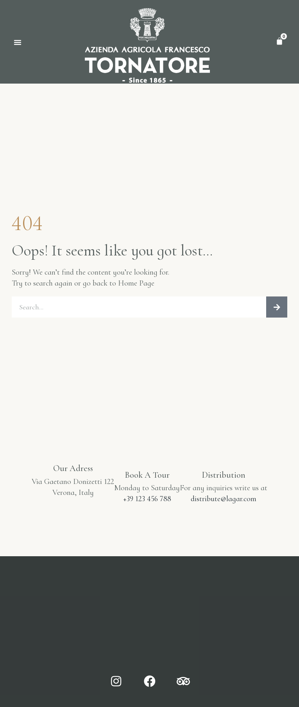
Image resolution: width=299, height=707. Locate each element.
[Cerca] (276, 307)
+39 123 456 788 (147, 498)
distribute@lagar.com (223, 498)
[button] (17, 42)
